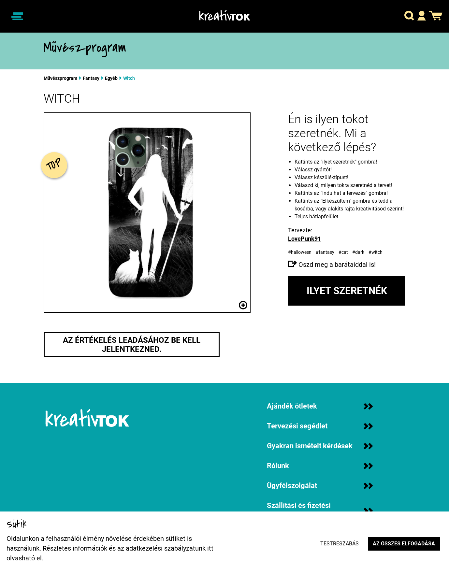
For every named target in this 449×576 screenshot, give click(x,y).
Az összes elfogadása (404, 543)
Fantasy (91, 78)
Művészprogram (60, 78)
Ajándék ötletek (320, 406)
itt (210, 548)
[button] (409, 16)
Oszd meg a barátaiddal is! (332, 264)
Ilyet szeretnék (347, 290)
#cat (344, 252)
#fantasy (325, 252)
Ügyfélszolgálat (320, 486)
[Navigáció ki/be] (17, 16)
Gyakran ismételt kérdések (320, 446)
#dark (358, 252)
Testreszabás (339, 543)
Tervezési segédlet (320, 426)
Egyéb (111, 78)
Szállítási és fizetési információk (320, 510)
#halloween (300, 252)
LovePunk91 (304, 238)
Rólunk (320, 466)
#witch (376, 252)
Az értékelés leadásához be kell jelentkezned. (131, 345)
